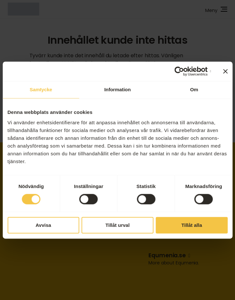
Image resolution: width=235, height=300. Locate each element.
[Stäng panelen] (225, 71)
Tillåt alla (191, 225)
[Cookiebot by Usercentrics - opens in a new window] (182, 71)
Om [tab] (194, 89)
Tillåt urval (117, 225)
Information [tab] (117, 89)
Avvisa (43, 225)
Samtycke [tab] (40, 89)
